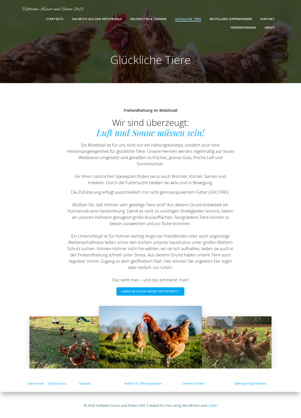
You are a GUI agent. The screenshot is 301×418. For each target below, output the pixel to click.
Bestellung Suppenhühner (231, 19)
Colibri (212, 405)
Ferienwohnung (243, 27)
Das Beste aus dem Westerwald (97, 19)
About (270, 27)
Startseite (55, 19)
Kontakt (268, 19)
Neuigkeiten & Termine (148, 19)
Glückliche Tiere (188, 19)
